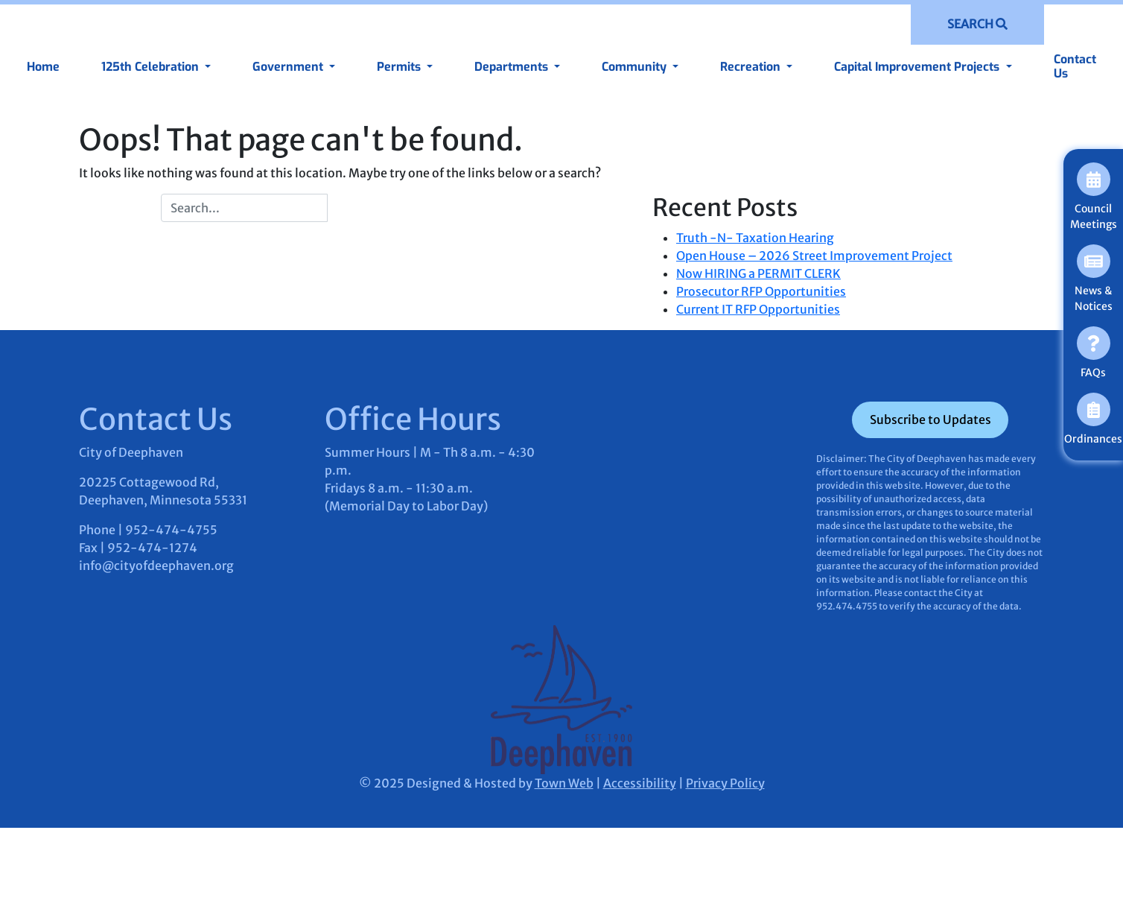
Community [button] (635, 67)
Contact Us (1075, 66)
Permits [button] (400, 67)
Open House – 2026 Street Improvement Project (814, 255)
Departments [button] (512, 67)
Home (43, 67)
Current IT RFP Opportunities (758, 309)
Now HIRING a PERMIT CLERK (758, 273)
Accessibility (639, 783)
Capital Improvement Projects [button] (918, 67)
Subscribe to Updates (930, 419)
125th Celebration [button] (151, 67)
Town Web (564, 783)
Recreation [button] (751, 67)
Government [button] (289, 67)
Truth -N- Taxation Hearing (755, 237)
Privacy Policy (725, 783)
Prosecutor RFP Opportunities (761, 291)
